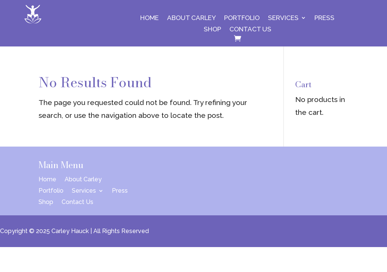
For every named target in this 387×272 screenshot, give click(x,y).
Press (324, 18)
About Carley (191, 18)
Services (283, 18)
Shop (212, 29)
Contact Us (250, 29)
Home (149, 18)
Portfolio (242, 18)
